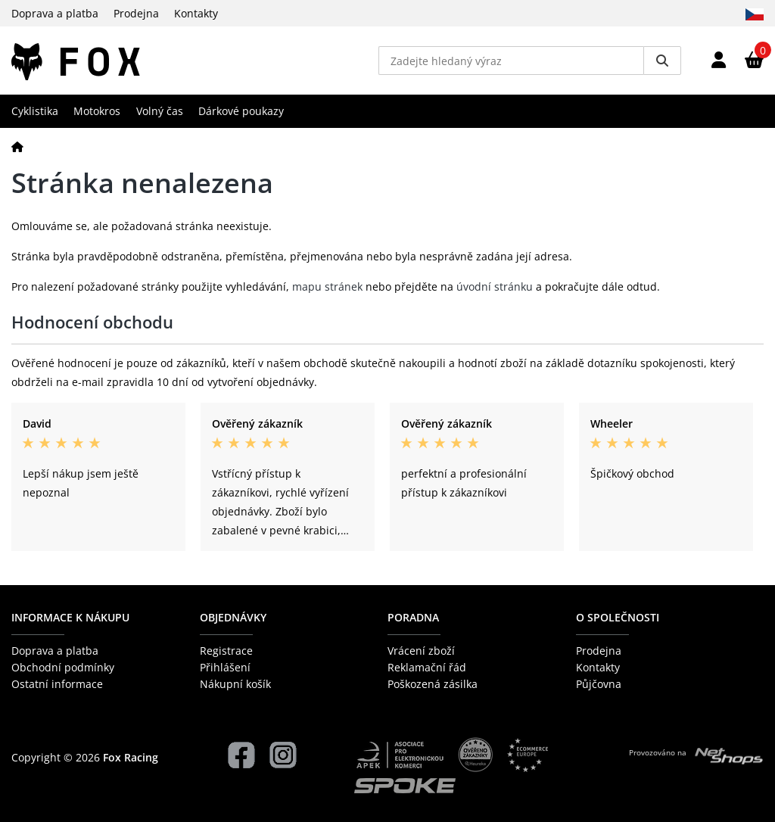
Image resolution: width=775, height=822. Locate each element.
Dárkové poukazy (241, 111)
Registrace (226, 650)
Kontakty (196, 13)
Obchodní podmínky (62, 667)
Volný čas (159, 111)
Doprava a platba (54, 13)
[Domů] (17, 146)
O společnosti (617, 617)
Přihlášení (225, 667)
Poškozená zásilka (433, 684)
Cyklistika (34, 111)
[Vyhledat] (662, 60)
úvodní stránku (494, 286)
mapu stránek (327, 286)
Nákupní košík (235, 684)
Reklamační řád (427, 667)
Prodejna (136, 13)
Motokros (96, 111)
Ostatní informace (57, 684)
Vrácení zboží (421, 650)
